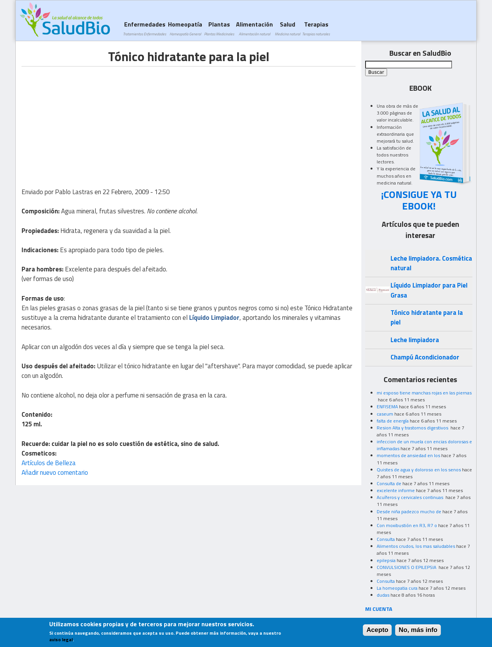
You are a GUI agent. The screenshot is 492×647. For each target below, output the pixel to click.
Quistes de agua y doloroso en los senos (419, 469)
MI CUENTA (378, 609)
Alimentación (254, 28)
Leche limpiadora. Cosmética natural (431, 263)
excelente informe (396, 490)
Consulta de (389, 483)
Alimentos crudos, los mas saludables (416, 546)
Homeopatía (185, 28)
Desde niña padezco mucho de (409, 511)
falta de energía (393, 420)
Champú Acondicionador (425, 357)
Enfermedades (144, 28)
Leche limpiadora (415, 340)
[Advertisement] (86, 120)
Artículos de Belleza (49, 463)
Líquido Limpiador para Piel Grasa (429, 290)
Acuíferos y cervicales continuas (410, 497)
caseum (385, 413)
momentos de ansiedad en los (408, 455)
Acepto (377, 630)
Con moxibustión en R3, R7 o (407, 525)
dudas (383, 595)
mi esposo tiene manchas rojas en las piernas (424, 392)
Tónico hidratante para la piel (427, 317)
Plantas (219, 28)
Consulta (386, 539)
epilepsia (386, 560)
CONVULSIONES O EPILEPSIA (407, 567)
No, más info (418, 630)
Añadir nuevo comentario (55, 472)
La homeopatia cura (397, 588)
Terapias (316, 28)
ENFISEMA (387, 406)
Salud (287, 28)
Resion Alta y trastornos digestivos (413, 427)
